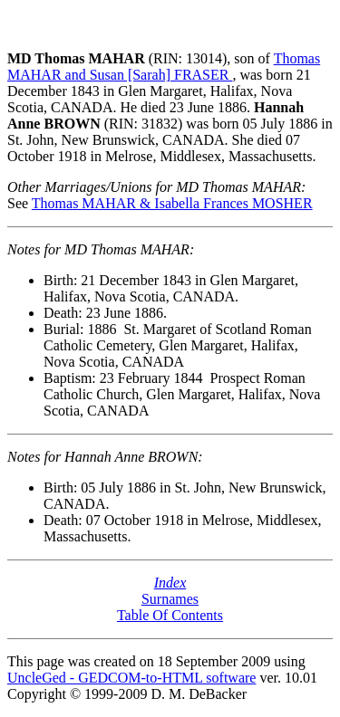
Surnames (170, 599)
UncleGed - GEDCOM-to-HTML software (131, 677)
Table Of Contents (170, 615)
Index (170, 582)
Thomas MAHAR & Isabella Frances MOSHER (172, 203)
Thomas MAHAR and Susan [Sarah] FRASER (163, 66)
